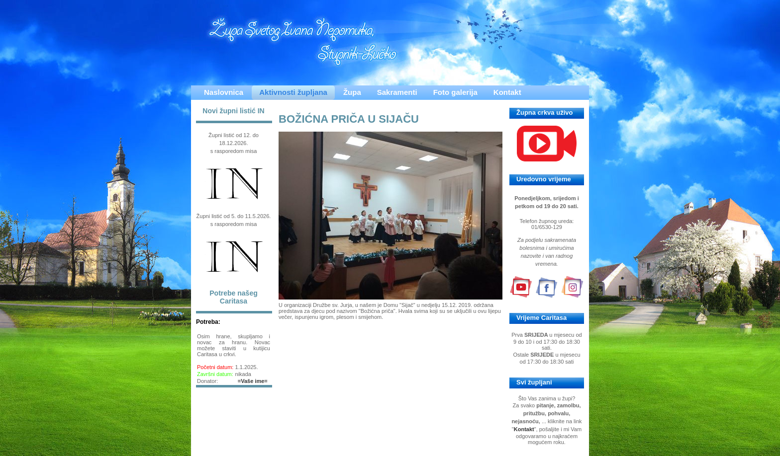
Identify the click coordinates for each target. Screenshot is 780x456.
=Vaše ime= (253, 381)
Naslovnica (223, 92)
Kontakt (507, 92)
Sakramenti (397, 92)
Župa (352, 92)
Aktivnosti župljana (293, 92)
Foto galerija (455, 92)
